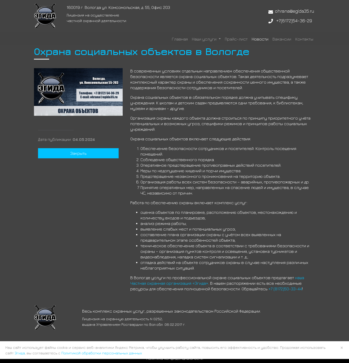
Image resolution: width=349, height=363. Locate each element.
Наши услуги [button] (204, 39)
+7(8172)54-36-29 (294, 20)
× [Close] (342, 347)
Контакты (304, 39)
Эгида (20, 353)
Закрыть (78, 153)
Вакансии (281, 39)
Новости (260, 39)
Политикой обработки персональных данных (101, 353)
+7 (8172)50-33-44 (285, 288)
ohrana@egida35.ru (294, 11)
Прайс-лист (236, 39)
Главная (180, 39)
